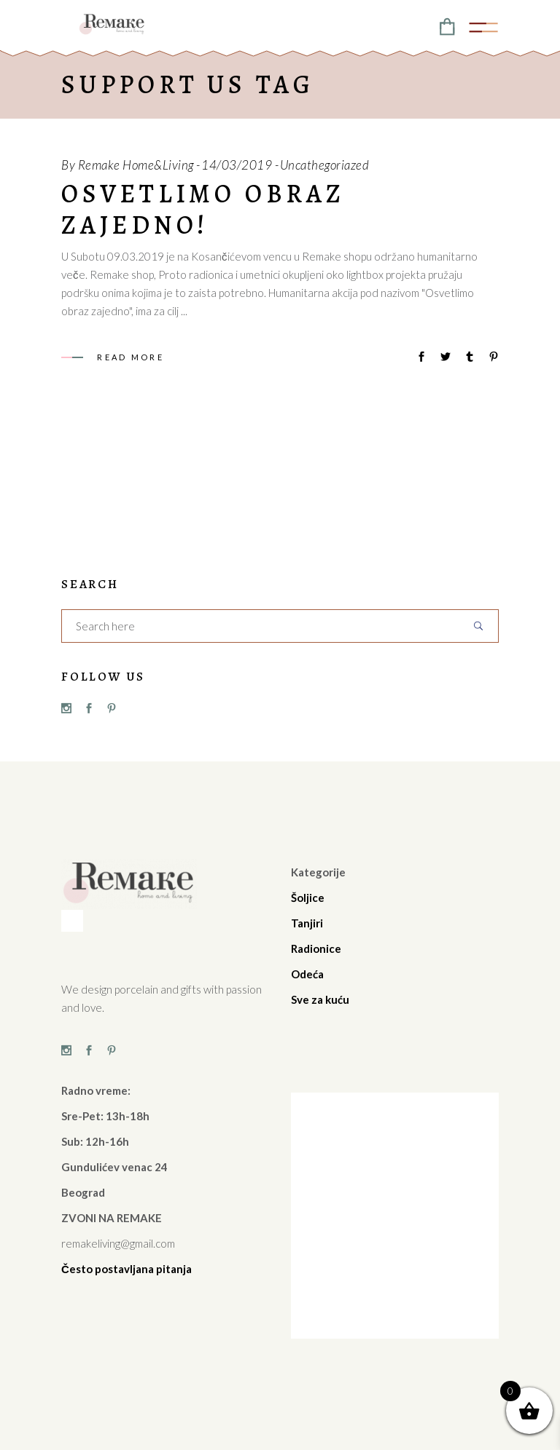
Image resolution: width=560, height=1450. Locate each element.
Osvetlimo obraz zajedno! (203, 209)
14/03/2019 (236, 165)
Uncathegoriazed (325, 165)
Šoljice (307, 897)
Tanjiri (307, 923)
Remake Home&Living (136, 165)
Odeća (307, 973)
